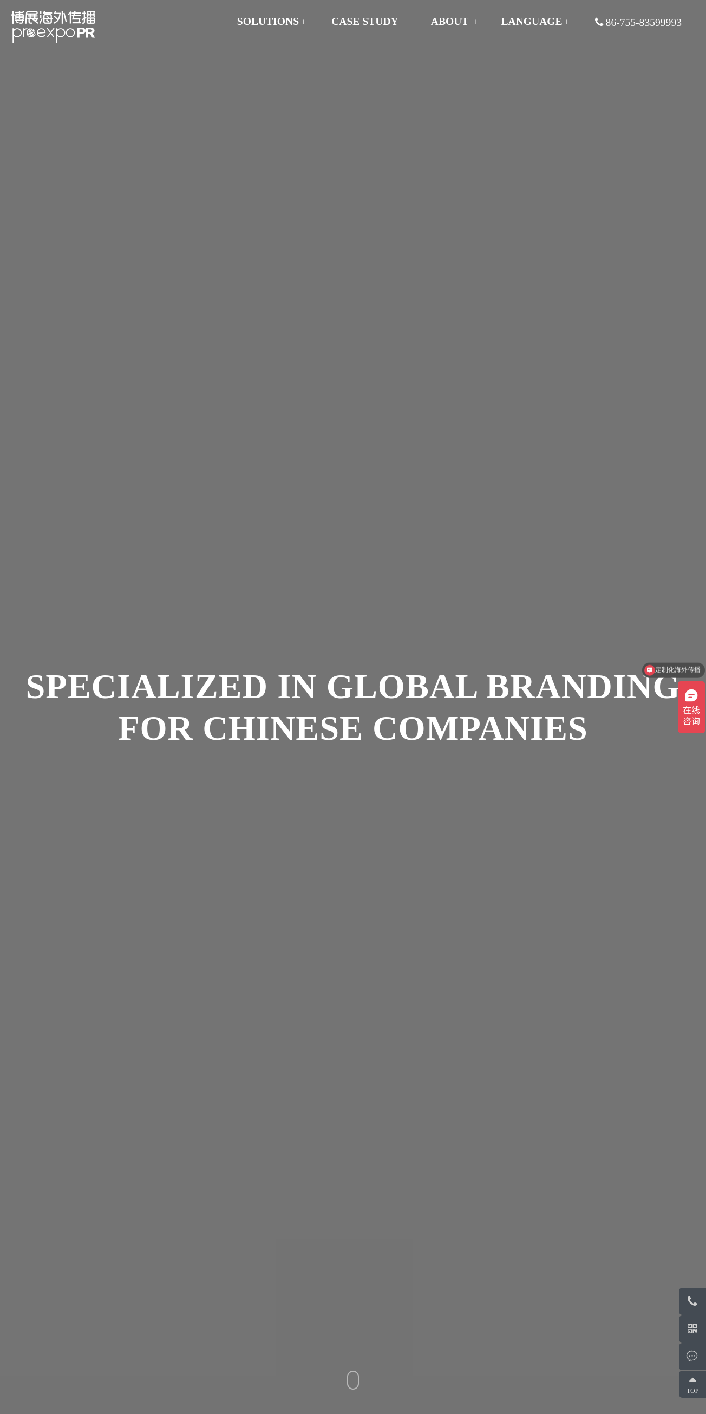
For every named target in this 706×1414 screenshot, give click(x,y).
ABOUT (450, 21)
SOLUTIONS (268, 21)
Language (531, 21)
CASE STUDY (364, 21)
